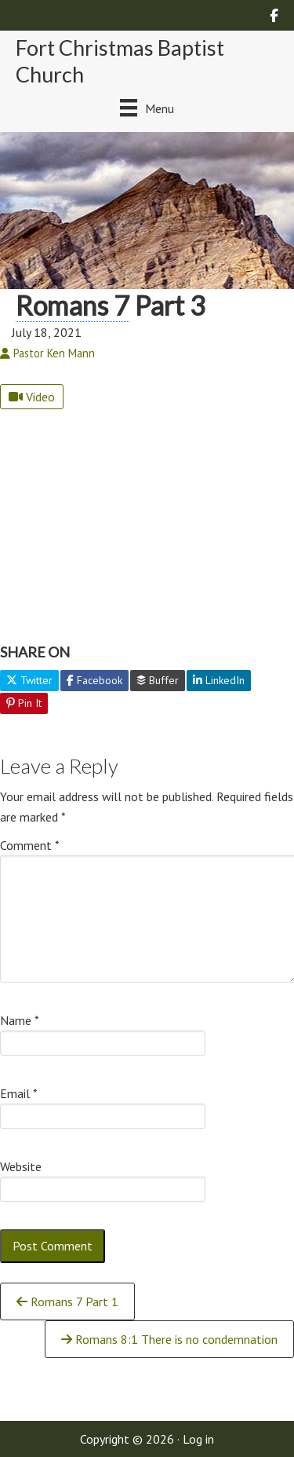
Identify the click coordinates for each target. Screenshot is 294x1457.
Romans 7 (72, 305)
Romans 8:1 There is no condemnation (169, 1339)
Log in (198, 1439)
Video (32, 397)
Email (19, 1093)
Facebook (94, 680)
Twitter (29, 680)
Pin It (24, 703)
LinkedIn (219, 680)
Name (19, 1020)
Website (21, 1166)
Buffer (157, 680)
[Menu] (147, 108)
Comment (30, 845)
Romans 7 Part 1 (67, 1301)
